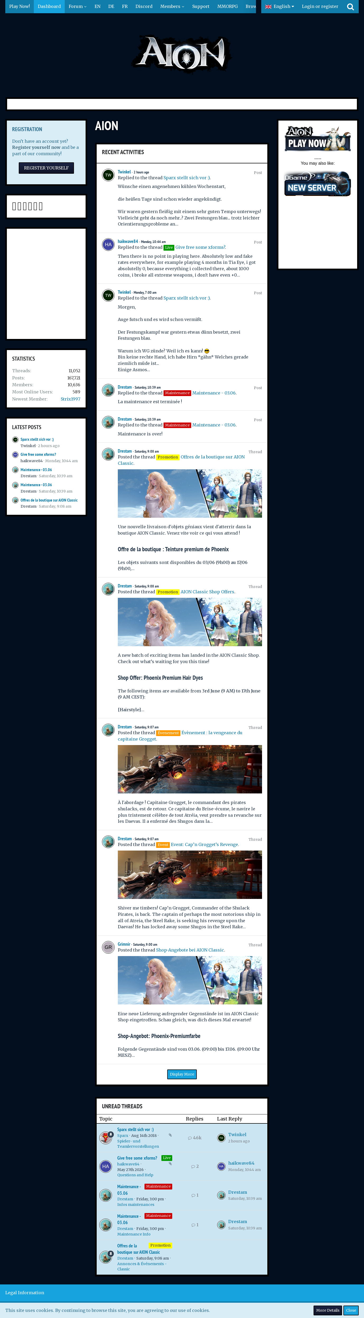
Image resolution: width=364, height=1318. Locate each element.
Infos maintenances (135, 1204)
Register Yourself (46, 168)
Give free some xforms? (38, 454)
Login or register (320, 6)
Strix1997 (70, 399)
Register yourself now (36, 147)
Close (351, 1310)
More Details (327, 1310)
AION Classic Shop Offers (207, 591)
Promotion (160, 1245)
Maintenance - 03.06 (36, 469)
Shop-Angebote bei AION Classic (190, 950)
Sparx (122, 1135)
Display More (182, 1074)
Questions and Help (135, 1175)
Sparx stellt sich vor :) (37, 439)
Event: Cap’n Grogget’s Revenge (204, 844)
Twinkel (28, 445)
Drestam (28, 476)
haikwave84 (32, 460)
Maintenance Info (134, 1234)
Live (167, 1157)
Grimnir (124, 944)
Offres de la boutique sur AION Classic (49, 500)
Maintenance (158, 1186)
